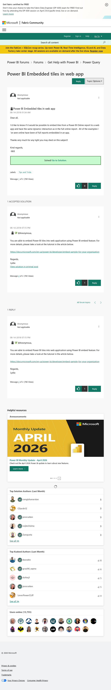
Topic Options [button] (93, 81)
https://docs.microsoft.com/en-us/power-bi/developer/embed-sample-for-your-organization (54, 251)
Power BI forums (18, 62)
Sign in (78, 36)
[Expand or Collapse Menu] (4, 30)
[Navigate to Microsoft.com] (10, 22)
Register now (96, 50)
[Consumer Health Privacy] (37, 680)
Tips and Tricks (25, 172)
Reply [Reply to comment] (94, 283)
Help (87, 36)
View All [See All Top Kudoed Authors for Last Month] (14, 601)
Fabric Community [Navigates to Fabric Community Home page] (33, 22)
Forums (38, 62)
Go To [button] (97, 36)
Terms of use (6, 670)
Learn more (8, 13)
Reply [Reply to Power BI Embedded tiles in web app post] (94, 186)
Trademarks (6, 674)
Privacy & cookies (8, 665)
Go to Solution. (59, 160)
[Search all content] (73, 42)
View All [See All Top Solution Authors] (14, 541)
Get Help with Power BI (63, 62)
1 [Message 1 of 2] (18, 179)
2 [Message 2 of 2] (18, 276)
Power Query (91, 62)
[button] (78, 81)
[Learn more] (19, 468)
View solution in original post (24, 266)
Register (67, 36)
